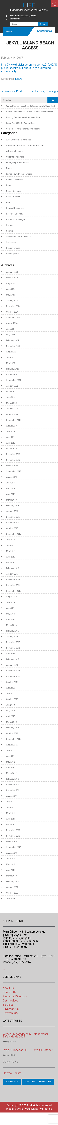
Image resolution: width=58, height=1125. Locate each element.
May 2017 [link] (10, 551)
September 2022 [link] (13, 380)
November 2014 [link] (13, 676)
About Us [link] (8, 988)
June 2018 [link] (11, 483)
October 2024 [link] (12, 312)
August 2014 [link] (11, 688)
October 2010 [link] (12, 841)
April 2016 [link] (10, 619)
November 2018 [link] (13, 460)
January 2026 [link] (12, 272)
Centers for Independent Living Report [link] (23, 129)
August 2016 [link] (11, 597)
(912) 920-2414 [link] (15, 19)
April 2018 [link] (10, 494)
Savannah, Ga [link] (11, 1009)
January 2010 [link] (12, 887)
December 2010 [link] (13, 830)
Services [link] (8, 1004)
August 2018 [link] (11, 477)
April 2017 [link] (10, 557)
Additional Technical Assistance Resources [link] (25, 145)
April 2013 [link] (10, 716)
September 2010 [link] (13, 847)
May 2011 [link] (10, 813)
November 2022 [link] (13, 374)
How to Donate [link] (12, 1073)
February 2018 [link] (12, 505)
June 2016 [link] (11, 608)
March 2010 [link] (11, 876)
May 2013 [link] (10, 710)
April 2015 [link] (10, 654)
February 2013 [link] (12, 728)
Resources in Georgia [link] (15, 219)
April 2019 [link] (10, 443)
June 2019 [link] (11, 437)
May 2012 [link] (10, 762)
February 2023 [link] (12, 369)
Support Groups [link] (13, 248)
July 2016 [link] (10, 602)
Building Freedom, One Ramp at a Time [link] (23, 117)
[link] (54, 3)
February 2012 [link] (12, 779)
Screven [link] (9, 231)
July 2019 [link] (10, 431)
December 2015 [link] (13, 642)
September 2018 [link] (13, 471)
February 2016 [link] (12, 631)
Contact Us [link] (9, 992)
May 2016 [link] (10, 614)
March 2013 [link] (11, 722)
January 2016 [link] (12, 636)
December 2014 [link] (13, 671)
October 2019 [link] (12, 414)
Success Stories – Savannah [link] (18, 236)
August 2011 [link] (11, 796)
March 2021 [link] (11, 392)
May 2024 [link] (10, 335)
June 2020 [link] (11, 397)
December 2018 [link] (13, 454)
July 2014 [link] (10, 693)
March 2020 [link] (11, 403)
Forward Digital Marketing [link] (36, 1108)
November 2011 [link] (13, 790)
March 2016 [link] (11, 625)
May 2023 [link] (10, 363)
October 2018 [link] (12, 466)
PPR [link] (8, 202)
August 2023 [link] (11, 352)
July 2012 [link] (10, 750)
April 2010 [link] (10, 870)
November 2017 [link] (13, 523)
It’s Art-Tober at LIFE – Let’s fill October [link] (28, 1050)
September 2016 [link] (13, 591)
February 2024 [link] (12, 340)
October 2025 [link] (12, 278)
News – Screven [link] (13, 197)
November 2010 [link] (13, 836)
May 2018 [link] (10, 488)
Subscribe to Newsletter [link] (38, 1081)
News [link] (18, 78)
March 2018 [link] (11, 500)
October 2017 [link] (12, 528)
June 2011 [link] (11, 807)
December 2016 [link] (13, 579)
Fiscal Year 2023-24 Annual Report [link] (21, 123)
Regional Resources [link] (15, 208)
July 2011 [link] (10, 802)
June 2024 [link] (11, 329)
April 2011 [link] (10, 819)
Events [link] (9, 168)
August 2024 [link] (11, 323)
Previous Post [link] (11, 91)
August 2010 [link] (11, 853)
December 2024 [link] (13, 306)
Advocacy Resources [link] (15, 151)
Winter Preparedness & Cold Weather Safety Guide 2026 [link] (30, 106)
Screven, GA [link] (10, 1013)
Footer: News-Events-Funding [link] (19, 174)
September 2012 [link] (13, 739)
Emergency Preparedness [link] (17, 162)
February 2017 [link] (12, 568)
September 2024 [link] (13, 317)
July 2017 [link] (10, 540)
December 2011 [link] (13, 785)
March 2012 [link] (11, 773)
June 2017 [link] (11, 545)
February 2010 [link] (12, 881)
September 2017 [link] (13, 534)
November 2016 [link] (13, 585)
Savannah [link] (10, 225)
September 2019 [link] (13, 420)
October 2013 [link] (12, 699)
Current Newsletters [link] (15, 157)
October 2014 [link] (12, 682)
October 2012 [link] (12, 733)
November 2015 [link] (13, 648)
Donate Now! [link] (44, 31)
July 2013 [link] (10, 705)
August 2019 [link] (11, 426)
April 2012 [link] (10, 767)
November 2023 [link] (13, 346)
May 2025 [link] (10, 295)
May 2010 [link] (10, 864)
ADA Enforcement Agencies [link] (18, 140)
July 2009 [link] (10, 898)
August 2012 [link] (11, 745)
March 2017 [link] (11, 562)
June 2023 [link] (11, 357)
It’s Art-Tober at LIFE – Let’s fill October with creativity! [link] (29, 112)
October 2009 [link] (12, 893)
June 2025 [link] (11, 289)
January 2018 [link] (12, 511)
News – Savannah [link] (14, 191)
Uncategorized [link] (12, 254)
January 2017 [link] (12, 574)
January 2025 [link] (12, 300)
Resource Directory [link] (14, 214)
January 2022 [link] (12, 386)
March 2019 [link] (11, 448)
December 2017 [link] (13, 517)
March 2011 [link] (11, 824)
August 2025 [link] (11, 283)
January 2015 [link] (12, 665)
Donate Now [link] (12, 1081)
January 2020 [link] (12, 409)
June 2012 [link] (11, 756)
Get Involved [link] (10, 1000)
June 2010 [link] (11, 859)
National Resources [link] (14, 180)
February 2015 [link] (12, 659)
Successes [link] (11, 242)
